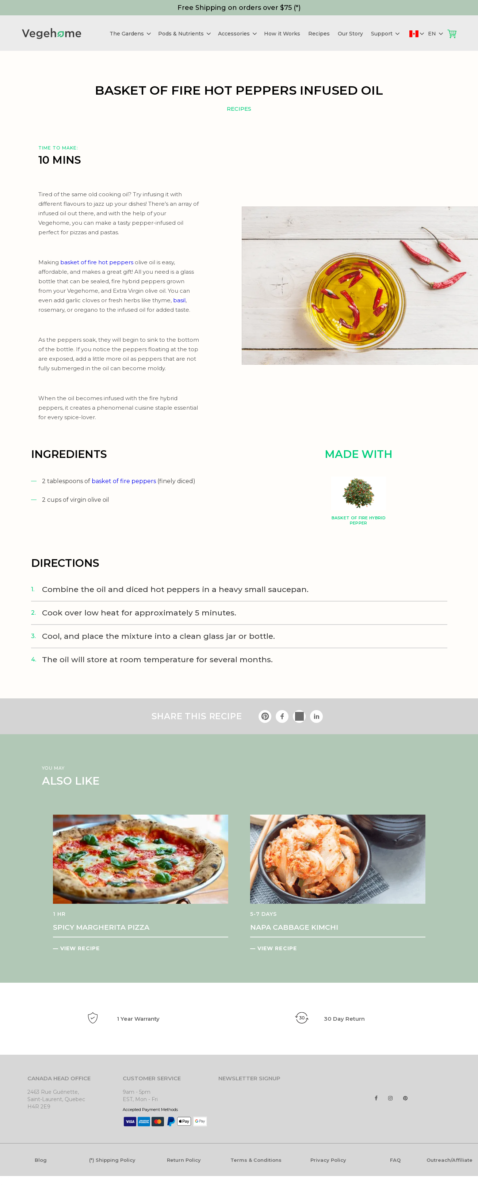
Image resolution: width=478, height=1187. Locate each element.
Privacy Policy (328, 1160)
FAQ (395, 1160)
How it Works (282, 33)
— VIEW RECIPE (76, 948)
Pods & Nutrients (184, 33)
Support (385, 33)
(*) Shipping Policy (112, 1160)
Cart (451, 33)
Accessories (237, 33)
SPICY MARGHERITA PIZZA (101, 927)
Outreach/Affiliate (450, 1160)
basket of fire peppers (124, 481)
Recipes (319, 33)
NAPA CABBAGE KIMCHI (294, 927)
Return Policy (184, 1160)
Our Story (350, 33)
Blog (41, 1160)
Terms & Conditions (256, 1160)
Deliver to (421, 33)
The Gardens (130, 33)
